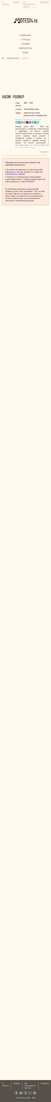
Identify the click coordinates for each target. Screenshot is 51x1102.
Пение (25, 52)
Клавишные (25, 35)
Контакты (44, 2)
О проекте (5, 3)
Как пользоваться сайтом (29, 4)
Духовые (25, 44)
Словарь (15, 2)
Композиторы (25, 48)
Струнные (25, 39)
